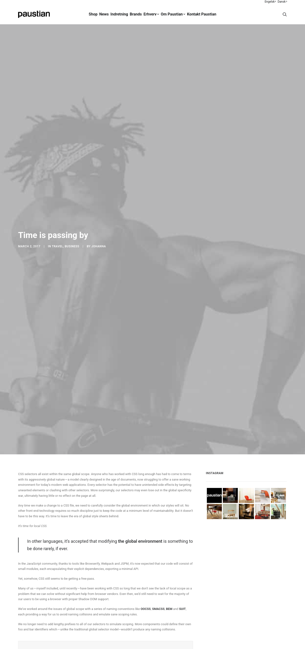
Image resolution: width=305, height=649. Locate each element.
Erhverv (151, 14)
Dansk (282, 1)
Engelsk (270, 1)
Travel (57, 211)
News (104, 14)
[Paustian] (34, 14)
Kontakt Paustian (201, 14)
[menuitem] (270, 1)
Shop (93, 14)
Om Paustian (173, 14)
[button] (285, 14)
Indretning (119, 14)
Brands (136, 14)
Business (72, 211)
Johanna (99, 211)
